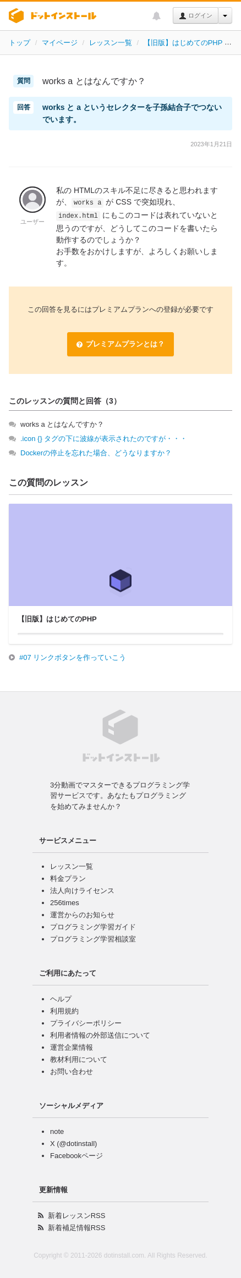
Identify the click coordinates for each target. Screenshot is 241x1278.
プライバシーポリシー (86, 1023)
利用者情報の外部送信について (100, 1035)
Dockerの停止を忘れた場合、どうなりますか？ (96, 453)
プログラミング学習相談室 (93, 939)
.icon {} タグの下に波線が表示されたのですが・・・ (103, 438)
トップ (19, 42)
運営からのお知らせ (82, 915)
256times (64, 903)
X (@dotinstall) (73, 1143)
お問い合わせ (71, 1071)
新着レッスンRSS (77, 1215)
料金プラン (68, 878)
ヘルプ (61, 999)
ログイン (195, 16)
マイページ (60, 42)
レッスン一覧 (110, 42)
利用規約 (64, 1011)
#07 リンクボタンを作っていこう (72, 657)
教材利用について (78, 1059)
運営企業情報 (71, 1047)
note (57, 1131)
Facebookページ (76, 1156)
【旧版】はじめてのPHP (183, 42)
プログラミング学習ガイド (93, 927)
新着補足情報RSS (77, 1228)
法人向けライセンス (82, 890)
